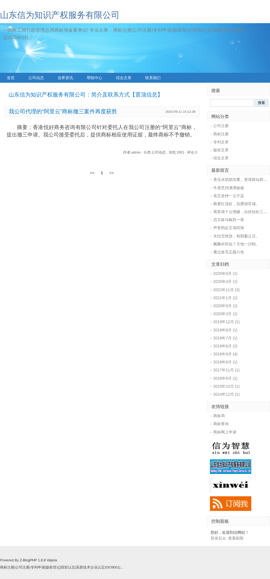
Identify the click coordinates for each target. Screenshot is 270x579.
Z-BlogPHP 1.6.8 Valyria (38, 560)
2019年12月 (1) (226, 322)
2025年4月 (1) (225, 281)
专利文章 (221, 142)
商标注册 (221, 134)
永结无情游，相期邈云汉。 (236, 236)
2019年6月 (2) (225, 346)
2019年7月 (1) (225, 338)
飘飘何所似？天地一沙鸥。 (236, 244)
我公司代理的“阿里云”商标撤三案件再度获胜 (63, 111)
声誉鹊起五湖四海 (228, 228)
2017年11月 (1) (226, 370)
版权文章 (221, 150)
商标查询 (221, 424)
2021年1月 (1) (225, 298)
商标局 (219, 416)
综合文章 (123, 78)
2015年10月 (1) (226, 386)
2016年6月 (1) (225, 378)
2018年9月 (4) (225, 354)
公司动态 (36, 78)
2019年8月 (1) (225, 330)
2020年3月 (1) (225, 314)
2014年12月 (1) (226, 394)
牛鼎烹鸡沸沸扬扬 (228, 188)
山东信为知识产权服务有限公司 (60, 15)
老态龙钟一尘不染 (228, 196)
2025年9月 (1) (225, 273)
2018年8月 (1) (225, 362)
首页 (11, 78)
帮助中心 (94, 78)
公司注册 (221, 126)
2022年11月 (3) (226, 290)
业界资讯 (65, 78)
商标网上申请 (224, 432)
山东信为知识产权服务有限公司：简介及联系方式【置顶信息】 (86, 95)
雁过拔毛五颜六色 (228, 252)
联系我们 (153, 78)
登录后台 (218, 538)
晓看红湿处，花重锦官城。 (236, 204)
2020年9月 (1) (225, 306)
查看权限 (236, 538)
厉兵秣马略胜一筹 (228, 220)
